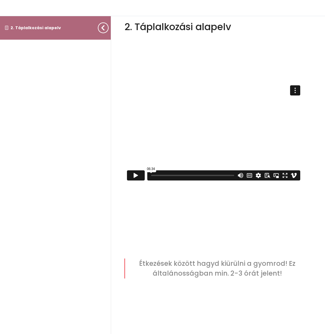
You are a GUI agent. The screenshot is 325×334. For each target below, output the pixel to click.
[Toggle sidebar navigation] (109, 28)
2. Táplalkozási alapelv (35, 27)
